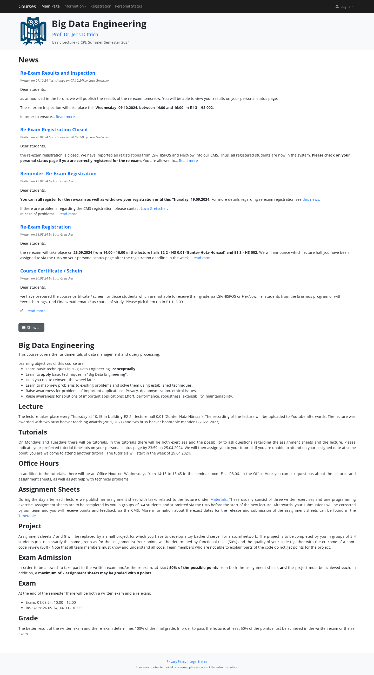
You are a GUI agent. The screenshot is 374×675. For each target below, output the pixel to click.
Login (343, 6)
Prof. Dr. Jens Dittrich (75, 34)
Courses (27, 6)
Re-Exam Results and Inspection (57, 73)
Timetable (27, 515)
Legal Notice (199, 661)
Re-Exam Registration (45, 227)
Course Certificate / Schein (51, 271)
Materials (218, 499)
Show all (31, 327)
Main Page (51, 6)
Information (73, 6)
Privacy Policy (176, 661)
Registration (100, 6)
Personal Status (128, 6)
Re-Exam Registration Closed (54, 129)
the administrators (224, 667)
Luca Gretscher (154, 208)
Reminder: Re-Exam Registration (58, 173)
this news (311, 199)
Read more (65, 116)
